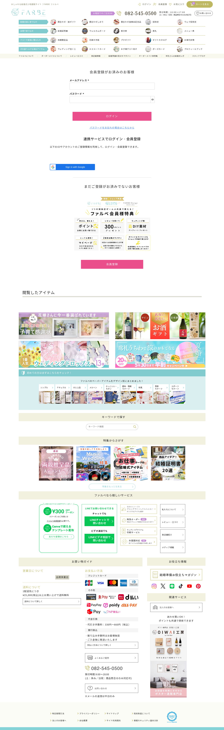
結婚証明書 (59, 31)
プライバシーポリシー (89, 708)
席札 (151, 31)
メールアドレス (80, 80)
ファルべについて (26, 56)
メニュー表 (185, 31)
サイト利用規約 (114, 715)
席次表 (120, 31)
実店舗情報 (96, 56)
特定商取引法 (58, 708)
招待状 (152, 22)
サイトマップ (113, 708)
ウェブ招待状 (186, 22)
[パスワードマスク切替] (152, 99)
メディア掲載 (168, 544)
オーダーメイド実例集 (148, 56)
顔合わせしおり (93, 22)
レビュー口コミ (76, 56)
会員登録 (162, 4)
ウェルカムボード (94, 31)
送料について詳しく (33, 597)
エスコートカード (94, 49)
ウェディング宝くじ (63, 49)
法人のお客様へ (59, 715)
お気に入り (179, 4)
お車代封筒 (185, 40)
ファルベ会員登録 (53, 522)
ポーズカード (155, 49)
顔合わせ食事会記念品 (127, 22)
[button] (72, 168)
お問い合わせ (205, 13)
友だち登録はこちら (58, 538)
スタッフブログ (198, 56)
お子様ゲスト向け (125, 49)
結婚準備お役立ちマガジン (119, 56)
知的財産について (142, 708)
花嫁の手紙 (90, 40)
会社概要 (83, 715)
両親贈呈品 (59, 40)
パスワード (77, 93)
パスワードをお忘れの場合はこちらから (112, 128)
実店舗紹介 (167, 533)
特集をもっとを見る (112, 488)
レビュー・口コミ (170, 521)
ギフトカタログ (156, 40)
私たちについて (169, 510)
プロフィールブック (190, 49)
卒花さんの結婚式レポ (175, 56)
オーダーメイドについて (52, 56)
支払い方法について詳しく (99, 641)
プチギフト (122, 40)
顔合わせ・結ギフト (63, 22)
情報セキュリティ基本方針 (146, 715)
